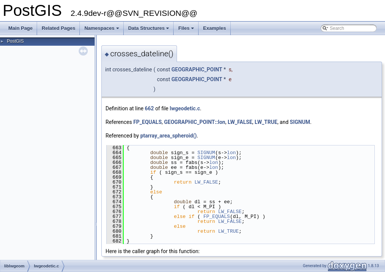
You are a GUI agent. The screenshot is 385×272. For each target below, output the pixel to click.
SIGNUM (300, 122)
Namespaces (102, 30)
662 (149, 108)
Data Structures (149, 30)
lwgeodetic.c (185, 108)
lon (231, 152)
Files (186, 30)
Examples (214, 28)
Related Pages (58, 28)
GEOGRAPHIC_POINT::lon (194, 122)
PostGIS (15, 41)
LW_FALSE (240, 122)
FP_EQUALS (147, 122)
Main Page (20, 28)
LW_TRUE (266, 122)
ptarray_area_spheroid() (168, 136)
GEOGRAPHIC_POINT (196, 69)
